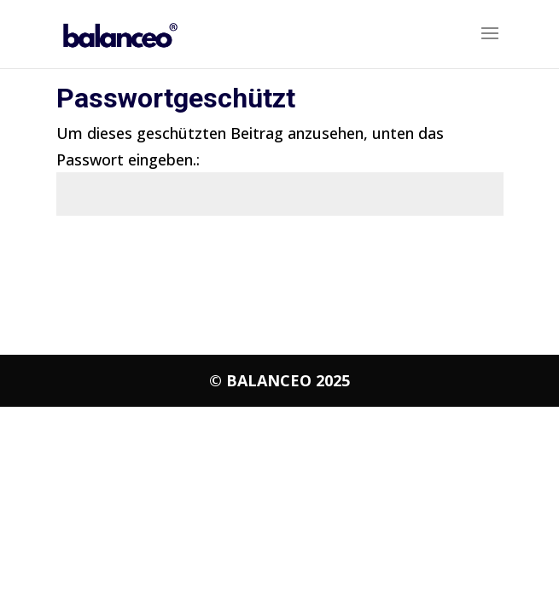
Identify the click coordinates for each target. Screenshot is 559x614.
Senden (454, 258)
